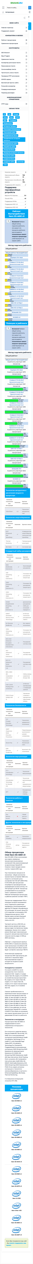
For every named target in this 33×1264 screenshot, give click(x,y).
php (11, 117)
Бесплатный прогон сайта (14, 83)
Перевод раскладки (14, 93)
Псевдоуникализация (14, 89)
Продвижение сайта (10, 143)
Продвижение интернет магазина (12, 139)
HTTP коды (14, 104)
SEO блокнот (14, 53)
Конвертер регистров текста (14, 63)
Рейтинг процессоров (14, 40)
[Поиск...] (17, 7)
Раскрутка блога (9, 149)
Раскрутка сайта (9, 155)
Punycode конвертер (14, 86)
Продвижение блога (10, 135)
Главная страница (14, 28)
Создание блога (9, 158)
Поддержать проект (14, 31)
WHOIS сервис (14, 79)
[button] (7, 12)
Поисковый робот (9, 132)
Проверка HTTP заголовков (14, 76)
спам (5, 164)
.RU (16, 3)
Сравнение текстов (14, 59)
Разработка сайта (9, 146)
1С (4, 114)
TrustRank (13, 120)
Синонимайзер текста (14, 69)
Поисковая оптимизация (12, 129)
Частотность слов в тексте (14, 73)
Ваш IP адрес (14, 56)
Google (16, 114)
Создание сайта (9, 161)
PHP (17, 117)
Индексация (8, 123)
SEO (5, 120)
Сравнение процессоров (14, 43)
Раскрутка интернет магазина (13, 152)
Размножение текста (14, 66)
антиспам (20, 161)
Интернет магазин (10, 126)
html (5, 117)
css (9, 114)
